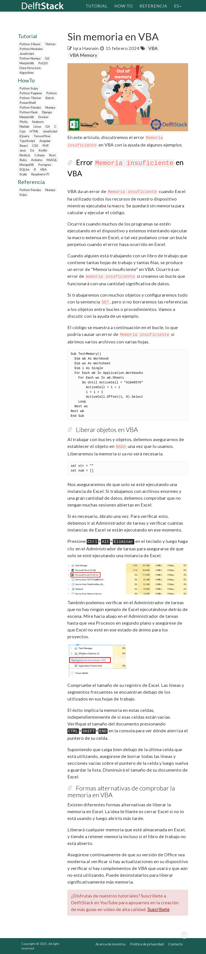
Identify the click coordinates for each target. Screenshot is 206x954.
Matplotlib (27, 63)
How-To (123, 5)
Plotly (24, 122)
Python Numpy (30, 58)
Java (23, 150)
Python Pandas (30, 107)
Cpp (22, 131)
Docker (43, 117)
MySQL (52, 160)
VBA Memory (83, 55)
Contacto (175, 944)
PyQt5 (43, 63)
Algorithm (27, 73)
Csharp (39, 155)
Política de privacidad (147, 944)
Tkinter (50, 44)
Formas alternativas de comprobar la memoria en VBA (121, 791)
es (177, 5)
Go (32, 150)
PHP (45, 145)
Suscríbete (158, 909)
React (24, 145)
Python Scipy (29, 88)
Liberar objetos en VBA (107, 429)
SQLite (24, 169)
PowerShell (28, 102)
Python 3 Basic (30, 44)
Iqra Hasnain (86, 48)
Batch (50, 98)
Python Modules (31, 49)
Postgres (44, 164)
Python (51, 93)
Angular (45, 141)
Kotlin (43, 150)
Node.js (25, 155)
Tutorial (97, 5)
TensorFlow (42, 136)
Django (47, 112)
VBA (43, 169)
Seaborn (38, 122)
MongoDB (27, 164)
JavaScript (27, 53)
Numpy (50, 107)
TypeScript (27, 141)
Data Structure (30, 68)
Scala (23, 174)
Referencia (153, 5)
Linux (37, 126)
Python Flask (29, 112)
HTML (34, 131)
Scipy (23, 194)
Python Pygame (31, 93)
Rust (52, 155)
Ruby (23, 160)
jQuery (24, 136)
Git (47, 58)
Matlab (24, 126)
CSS (35, 145)
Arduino (36, 160)
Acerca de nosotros (111, 944)
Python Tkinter (30, 98)
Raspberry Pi (40, 174)
